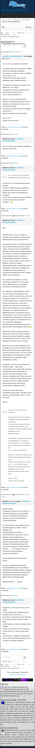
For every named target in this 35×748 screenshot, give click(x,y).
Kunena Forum (21, 674)
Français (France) (21, 10)
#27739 (14, 595)
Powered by (13, 674)
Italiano (12, 10)
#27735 (26, 494)
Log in (7, 127)
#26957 (14, 134)
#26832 (14, 52)
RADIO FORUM (26, 20)
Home (3, 20)
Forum (8, 20)
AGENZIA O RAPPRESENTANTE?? (13, 56)
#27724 (26, 215)
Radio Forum (16, 20)
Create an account (16, 127)
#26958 (14, 163)
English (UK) (5, 10)
